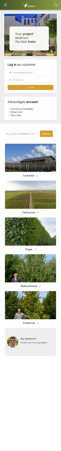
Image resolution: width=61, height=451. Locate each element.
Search (46, 133)
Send (6, 412)
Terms (7, 415)
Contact (9, 386)
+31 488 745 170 (13, 392)
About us (8, 409)
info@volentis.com (14, 396)
